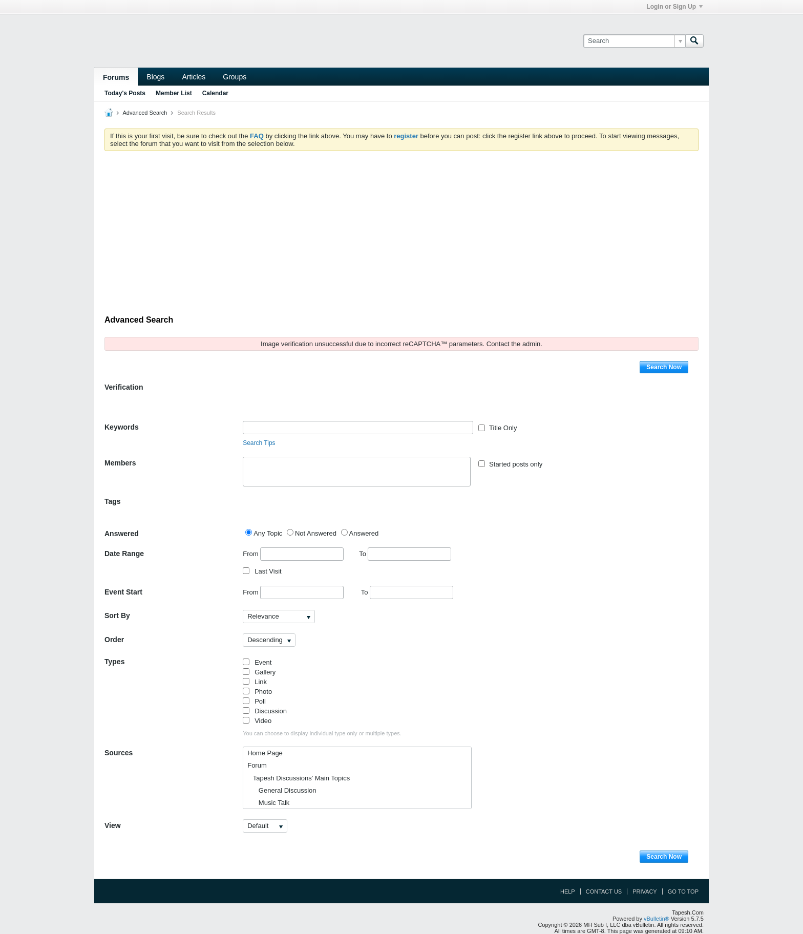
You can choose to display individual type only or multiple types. (322, 733)
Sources (118, 753)
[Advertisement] (401, 235)
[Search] (634, 41)
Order (114, 639)
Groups (234, 77)
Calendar (215, 93)
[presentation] (320, 401)
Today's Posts (124, 93)
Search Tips (259, 443)
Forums (116, 77)
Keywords (121, 427)
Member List (174, 93)
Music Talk (268, 802)
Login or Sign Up (674, 6)
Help (567, 891)
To (405, 554)
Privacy (644, 891)
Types (114, 661)
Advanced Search (144, 113)
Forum (257, 765)
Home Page (265, 753)
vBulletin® (656, 919)
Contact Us (604, 891)
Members (120, 463)
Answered (121, 533)
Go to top (683, 891)
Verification (123, 387)
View (112, 825)
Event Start (123, 592)
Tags (112, 501)
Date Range (124, 553)
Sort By (117, 615)
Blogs (155, 77)
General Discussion (281, 790)
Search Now (664, 367)
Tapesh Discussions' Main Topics (298, 778)
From (293, 554)
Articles (193, 77)
